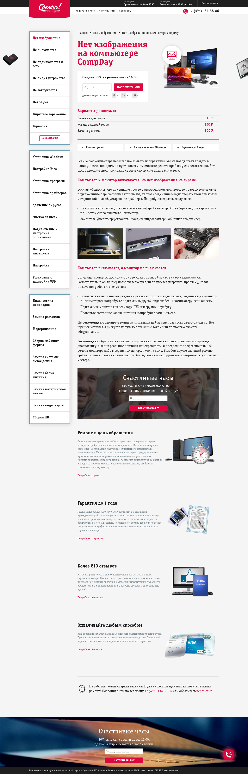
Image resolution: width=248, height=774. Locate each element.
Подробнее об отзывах (90, 597)
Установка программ (49, 181)
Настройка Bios (45, 169)
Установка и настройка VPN (44, 279)
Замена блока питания (43, 375)
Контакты (125, 11)
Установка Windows (48, 157)
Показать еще (49, 138)
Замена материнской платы (49, 391)
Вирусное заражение (49, 114)
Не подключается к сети (48, 64)
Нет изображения (46, 38)
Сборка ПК (41, 417)
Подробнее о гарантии (90, 538)
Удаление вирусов (47, 205)
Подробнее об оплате (90, 649)
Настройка (41, 265)
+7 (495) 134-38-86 (204, 11)
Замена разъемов (46, 317)
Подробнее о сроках (89, 475)
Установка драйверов (50, 193)
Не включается (44, 50)
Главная (83, 33)
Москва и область (210, 3)
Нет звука (40, 102)
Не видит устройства (49, 78)
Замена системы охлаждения (46, 359)
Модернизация (44, 329)
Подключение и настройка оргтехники (45, 233)
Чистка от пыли (45, 217)
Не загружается (45, 90)
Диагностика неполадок (43, 303)
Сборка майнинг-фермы (46, 343)
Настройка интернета (41, 251)
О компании (107, 11)
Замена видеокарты (48, 405)
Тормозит (40, 126)
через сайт (204, 691)
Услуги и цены (85, 11)
